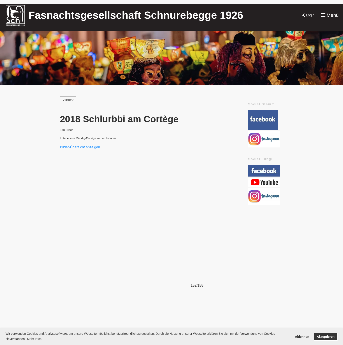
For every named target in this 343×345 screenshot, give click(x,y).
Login (308, 15)
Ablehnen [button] (302, 336)
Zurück (68, 100)
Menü (330, 15)
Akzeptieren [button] (326, 336)
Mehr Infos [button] (34, 339)
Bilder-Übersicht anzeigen (80, 147)
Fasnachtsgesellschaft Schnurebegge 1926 (135, 15)
